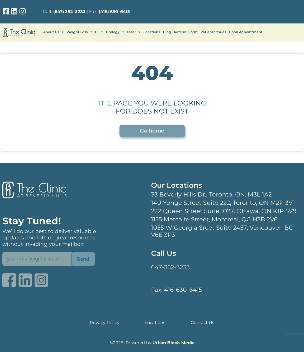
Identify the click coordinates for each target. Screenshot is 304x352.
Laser (134, 32)
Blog (167, 32)
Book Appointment (245, 32)
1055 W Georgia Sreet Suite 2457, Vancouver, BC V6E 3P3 (222, 231)
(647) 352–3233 (69, 11)
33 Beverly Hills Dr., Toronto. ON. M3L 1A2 (211, 194)
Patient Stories (213, 32)
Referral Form (186, 32)
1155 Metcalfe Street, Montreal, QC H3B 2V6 (214, 219)
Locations (151, 32)
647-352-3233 (170, 267)
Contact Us (202, 322)
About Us (53, 32)
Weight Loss (79, 32)
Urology (115, 32)
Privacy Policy (104, 322)
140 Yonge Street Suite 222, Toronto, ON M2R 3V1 (223, 202)
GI (99, 32)
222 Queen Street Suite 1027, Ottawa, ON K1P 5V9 (223, 211)
